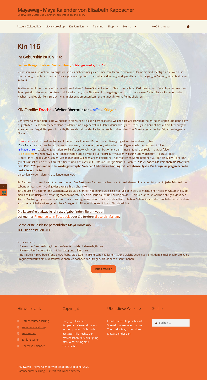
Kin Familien (76, 26)
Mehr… (127, 26)
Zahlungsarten (30, 339)
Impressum (29, 333)
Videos (185, 199)
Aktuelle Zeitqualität (29, 26)
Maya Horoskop (55, 26)
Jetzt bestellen (103, 269)
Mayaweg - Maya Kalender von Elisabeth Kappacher (75, 9)
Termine (98, 26)
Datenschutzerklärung (35, 321)
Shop (111, 26)
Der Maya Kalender (33, 346)
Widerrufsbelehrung (34, 327)
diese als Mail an (107, 216)
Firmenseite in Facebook (52, 216)
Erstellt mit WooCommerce (64, 371)
